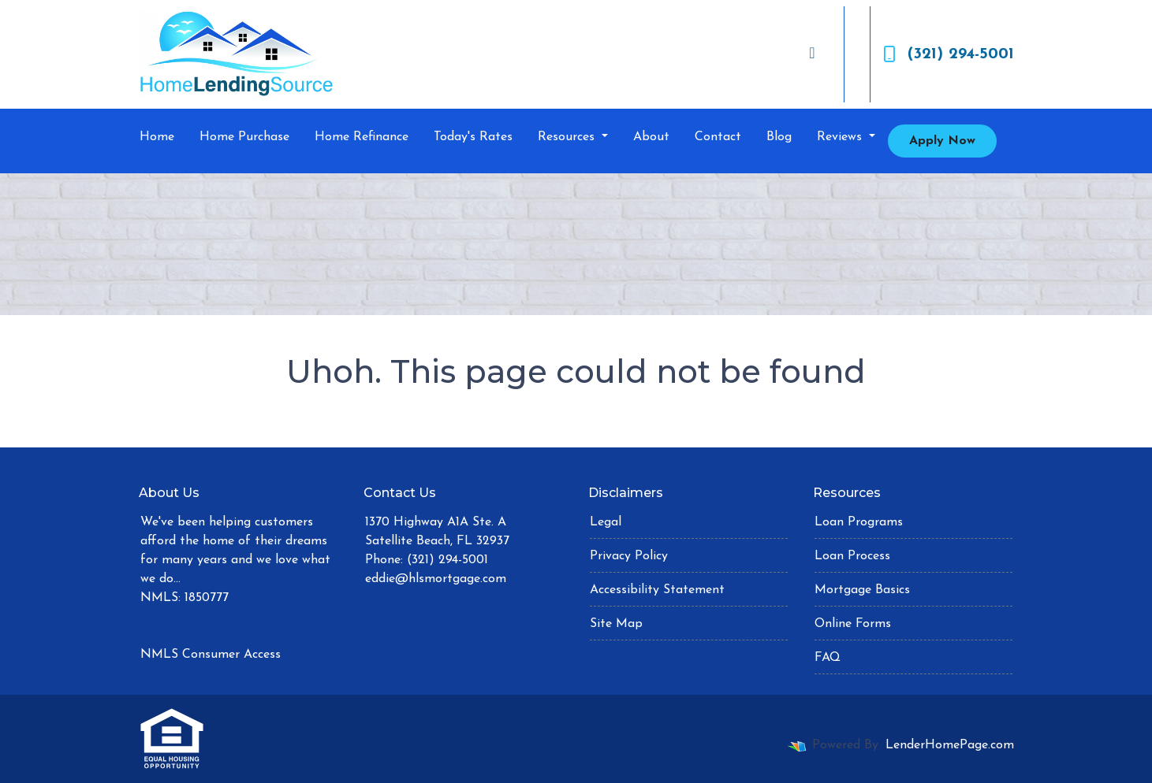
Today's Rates (473, 137)
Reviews (841, 137)
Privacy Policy (629, 556)
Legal (605, 522)
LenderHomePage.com (949, 745)
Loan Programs (859, 522)
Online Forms (853, 624)
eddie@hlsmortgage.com (435, 579)
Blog (779, 137)
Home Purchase (244, 137)
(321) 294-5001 (948, 54)
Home (157, 137)
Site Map (616, 624)
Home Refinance (361, 137)
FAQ (828, 657)
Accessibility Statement (657, 590)
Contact (718, 137)
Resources (568, 137)
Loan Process (852, 556)
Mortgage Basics (862, 590)
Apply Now (942, 141)
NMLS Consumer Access (210, 654)
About (651, 137)
